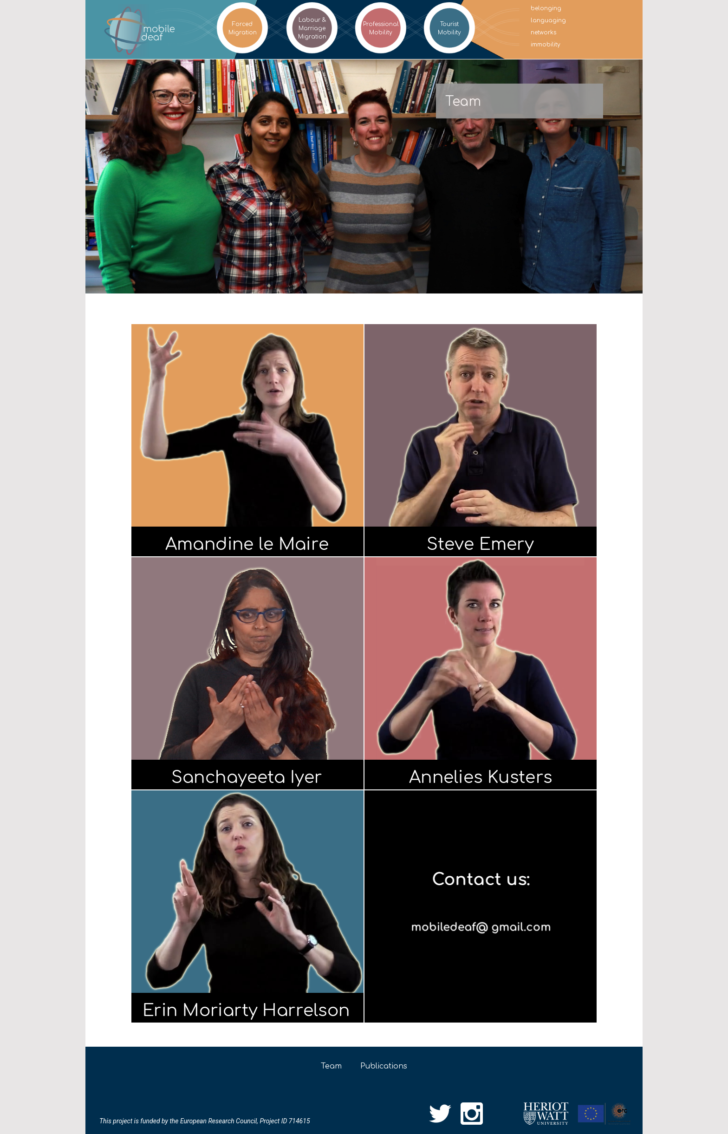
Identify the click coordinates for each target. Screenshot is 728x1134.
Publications (383, 1066)
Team (331, 1066)
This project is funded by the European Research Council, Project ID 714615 (204, 1121)
